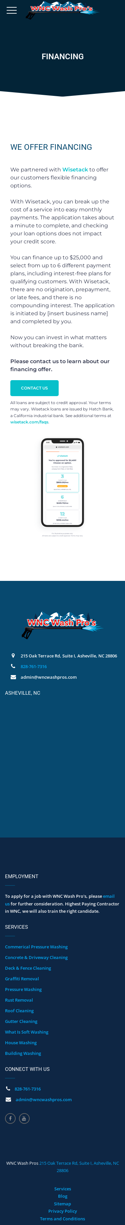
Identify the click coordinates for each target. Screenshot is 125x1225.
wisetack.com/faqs (29, 421)
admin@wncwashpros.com (44, 1099)
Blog (62, 1196)
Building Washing (23, 1053)
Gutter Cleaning (21, 1021)
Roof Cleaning (19, 1011)
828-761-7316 (34, 666)
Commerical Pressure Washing (36, 947)
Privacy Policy (62, 1211)
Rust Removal (19, 1000)
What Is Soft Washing (26, 1032)
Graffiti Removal (22, 979)
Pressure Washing (23, 989)
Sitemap (62, 1204)
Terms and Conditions (62, 1219)
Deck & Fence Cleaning (28, 968)
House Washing (21, 1043)
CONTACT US (34, 387)
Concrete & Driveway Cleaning (36, 957)
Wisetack (75, 169)
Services (62, 1189)
